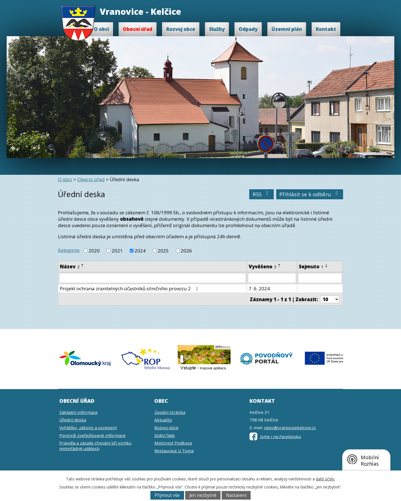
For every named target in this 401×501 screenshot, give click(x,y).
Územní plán (287, 29)
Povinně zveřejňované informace (92, 435)
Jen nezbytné (202, 495)
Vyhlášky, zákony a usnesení (88, 427)
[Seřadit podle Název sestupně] (83, 267)
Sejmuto (311, 266)
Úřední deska (72, 420)
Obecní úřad (137, 29)
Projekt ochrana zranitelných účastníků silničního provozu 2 (130, 288)
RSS (262, 194)
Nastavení (236, 495)
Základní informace (78, 412)
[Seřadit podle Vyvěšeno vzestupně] (280, 264)
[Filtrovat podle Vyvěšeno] (272, 278)
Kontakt (326, 29)
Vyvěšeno (263, 266)
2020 (94, 250)
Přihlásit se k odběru (309, 194)
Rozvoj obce (180, 29)
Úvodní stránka (169, 412)
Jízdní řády (164, 435)
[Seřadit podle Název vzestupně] (83, 264)
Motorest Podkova (173, 443)
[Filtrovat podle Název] (152, 278)
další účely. (325, 479)
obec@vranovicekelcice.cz (290, 427)
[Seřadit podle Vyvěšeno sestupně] (280, 267)
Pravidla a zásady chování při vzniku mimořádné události (95, 445)
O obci (101, 29)
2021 (117, 250)
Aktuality (163, 420)
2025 (163, 250)
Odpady (248, 29)
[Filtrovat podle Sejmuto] (320, 278)
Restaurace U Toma (174, 450)
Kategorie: (69, 250)
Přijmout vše (167, 495)
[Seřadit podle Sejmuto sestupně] (327, 267)
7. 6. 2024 (259, 288)
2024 (140, 250)
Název (70, 266)
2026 (186, 250)
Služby (217, 29)
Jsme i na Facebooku (275, 436)
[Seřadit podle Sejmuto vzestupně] (327, 264)
